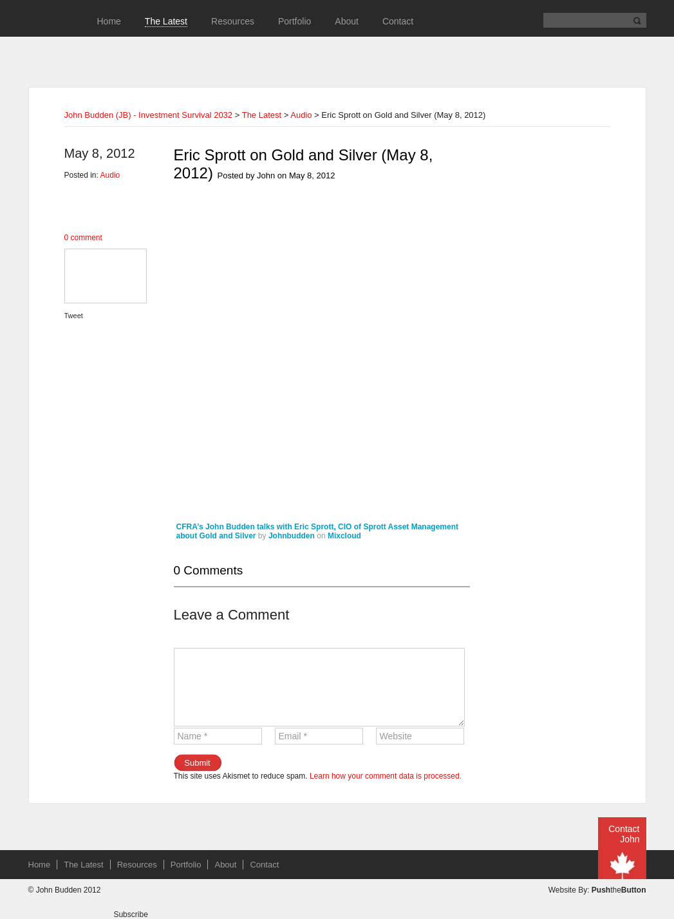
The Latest (166, 21)
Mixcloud (344, 535)
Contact (397, 21)
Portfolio (294, 21)
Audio (301, 115)
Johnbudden (291, 535)
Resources (232, 21)
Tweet (73, 315)
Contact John (623, 834)
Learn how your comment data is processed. (386, 776)
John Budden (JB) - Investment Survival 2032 (148, 115)
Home (109, 21)
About (347, 21)
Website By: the (597, 890)
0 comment (83, 237)
